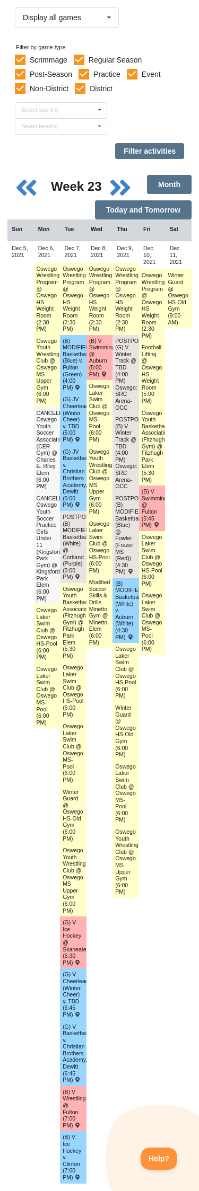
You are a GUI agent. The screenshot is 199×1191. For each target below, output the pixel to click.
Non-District (49, 88)
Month (169, 184)
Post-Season (51, 74)
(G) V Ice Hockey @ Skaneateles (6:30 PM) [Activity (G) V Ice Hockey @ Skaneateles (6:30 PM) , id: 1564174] (74, 942)
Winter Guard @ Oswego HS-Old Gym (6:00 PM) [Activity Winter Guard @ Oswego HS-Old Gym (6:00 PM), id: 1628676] (125, 730)
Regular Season (115, 60)
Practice (106, 74)
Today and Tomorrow (143, 210)
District (101, 88)
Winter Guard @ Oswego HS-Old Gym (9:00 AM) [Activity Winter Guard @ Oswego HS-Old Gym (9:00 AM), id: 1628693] (178, 298)
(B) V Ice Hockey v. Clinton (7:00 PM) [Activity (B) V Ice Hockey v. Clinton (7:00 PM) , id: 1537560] (72, 1157)
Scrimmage (48, 60)
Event (151, 74)
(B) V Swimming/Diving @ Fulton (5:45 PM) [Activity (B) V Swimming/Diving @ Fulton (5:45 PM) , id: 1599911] (154, 508)
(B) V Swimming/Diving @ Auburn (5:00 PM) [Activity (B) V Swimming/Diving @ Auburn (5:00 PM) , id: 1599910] (101, 357)
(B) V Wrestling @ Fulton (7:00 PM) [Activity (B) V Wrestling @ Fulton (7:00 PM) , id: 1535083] (74, 1108)
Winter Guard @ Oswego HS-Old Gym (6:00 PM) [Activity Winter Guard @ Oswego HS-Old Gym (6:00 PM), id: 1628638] (73, 815)
